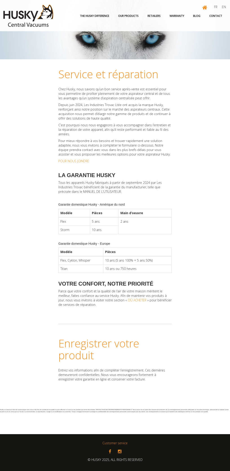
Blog (196, 16)
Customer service (115, 443)
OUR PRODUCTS (128, 16)
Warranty (177, 16)
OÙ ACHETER (137, 300)
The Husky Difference (94, 16)
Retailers (154, 16)
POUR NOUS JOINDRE (73, 161)
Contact (215, 16)
